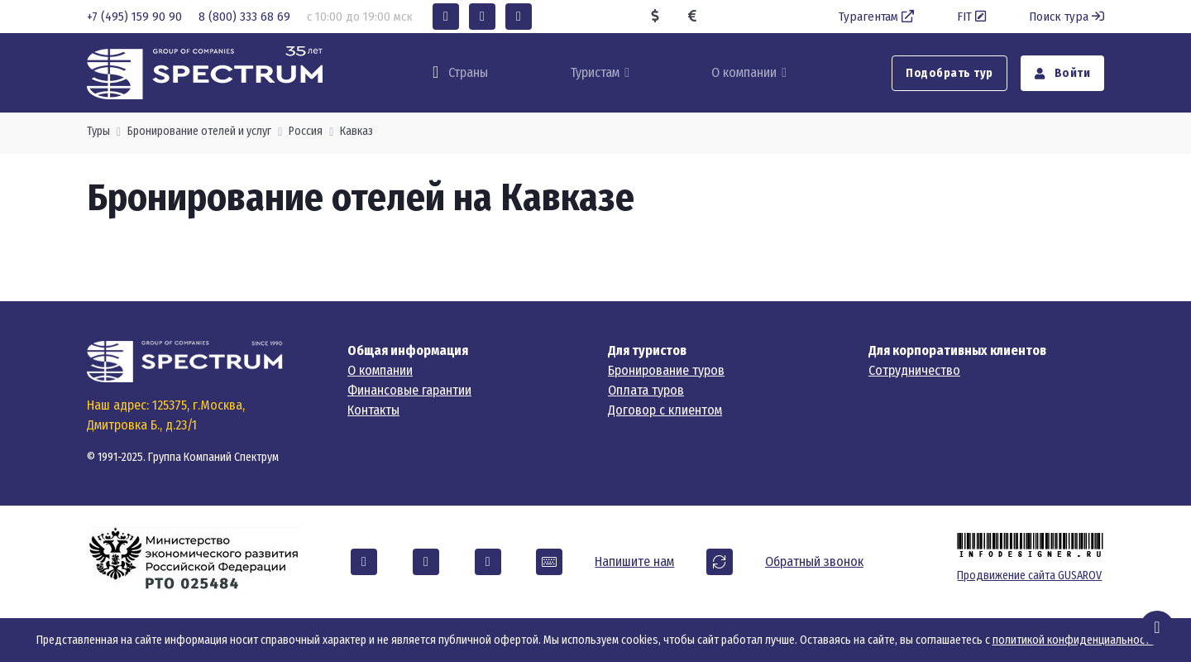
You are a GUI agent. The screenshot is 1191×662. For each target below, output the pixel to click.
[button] (446, 16)
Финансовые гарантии (409, 390)
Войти (1063, 73)
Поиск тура (1066, 16)
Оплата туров (646, 390)
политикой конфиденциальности (1073, 640)
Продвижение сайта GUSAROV (1029, 575)
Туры (98, 131)
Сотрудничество (914, 370)
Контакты (373, 410)
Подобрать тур (949, 73)
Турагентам (878, 16)
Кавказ (356, 131)
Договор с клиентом (665, 410)
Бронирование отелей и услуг (199, 131)
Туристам (594, 72)
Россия (306, 131)
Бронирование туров (666, 370)
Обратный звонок (814, 561)
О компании (744, 72)
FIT (973, 16)
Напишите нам (634, 561)
